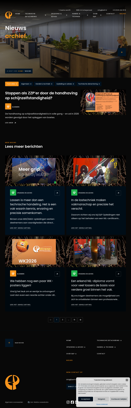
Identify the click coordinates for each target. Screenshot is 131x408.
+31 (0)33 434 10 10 (119, 10)
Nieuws (123, 14)
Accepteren (85, 399)
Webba (37, 402)
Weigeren (101, 399)
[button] (127, 380)
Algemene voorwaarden (14, 402)
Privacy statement (102, 404)
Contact (110, 14)
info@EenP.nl (102, 10)
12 (74, 320)
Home (17, 14)
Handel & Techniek (76, 15)
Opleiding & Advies (56, 15)
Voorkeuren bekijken (119, 399)
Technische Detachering (31, 15)
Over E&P (95, 15)
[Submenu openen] (46, 15)
